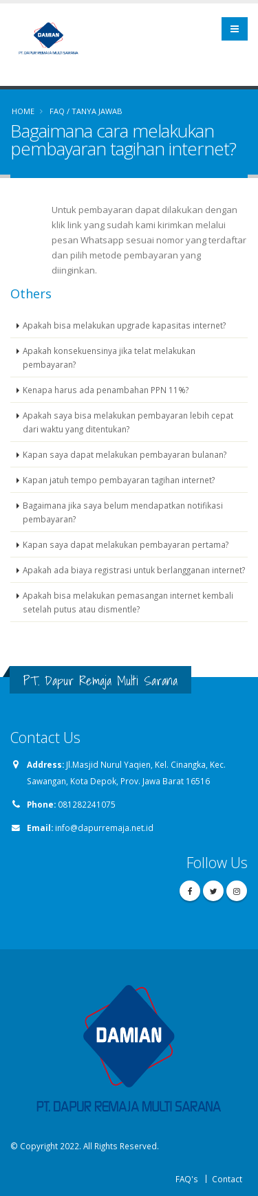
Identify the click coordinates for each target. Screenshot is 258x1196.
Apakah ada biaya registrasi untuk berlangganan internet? (134, 569)
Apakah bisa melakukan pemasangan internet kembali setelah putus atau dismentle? (128, 602)
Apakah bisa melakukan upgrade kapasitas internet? (124, 325)
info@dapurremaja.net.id (104, 827)
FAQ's (186, 1178)
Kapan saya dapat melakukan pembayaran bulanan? (124, 454)
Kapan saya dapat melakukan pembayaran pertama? (125, 544)
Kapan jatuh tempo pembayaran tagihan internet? (119, 479)
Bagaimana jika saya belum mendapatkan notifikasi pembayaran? (123, 512)
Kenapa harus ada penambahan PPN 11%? (106, 389)
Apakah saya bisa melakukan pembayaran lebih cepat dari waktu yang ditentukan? (128, 422)
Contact (227, 1178)
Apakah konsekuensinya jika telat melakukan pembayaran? (109, 357)
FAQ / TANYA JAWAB (86, 111)
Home (23, 111)
